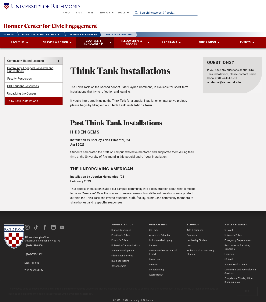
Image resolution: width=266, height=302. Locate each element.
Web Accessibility (39, 259)
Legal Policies (37, 255)
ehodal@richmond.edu (225, 79)
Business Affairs (120, 258)
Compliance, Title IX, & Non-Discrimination (239, 277)
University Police (233, 232)
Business (192, 232)
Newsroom (154, 256)
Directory (154, 261)
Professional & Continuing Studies (200, 249)
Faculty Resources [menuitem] (19, 76)
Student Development (122, 247)
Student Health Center (236, 261)
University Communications (126, 242)
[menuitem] (131, 6)
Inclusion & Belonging (160, 237)
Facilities (229, 251)
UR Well (229, 256)
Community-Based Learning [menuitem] (25, 58)
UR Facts (154, 227)
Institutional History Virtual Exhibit (163, 249)
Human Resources (121, 227)
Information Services (122, 253)
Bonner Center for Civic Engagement (75, 21)
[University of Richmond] (36, 6)
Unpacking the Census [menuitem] (22, 90)
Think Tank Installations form (131, 102)
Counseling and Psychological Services (240, 269)
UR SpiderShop (156, 267)
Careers (153, 242)
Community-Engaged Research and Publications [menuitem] (30, 67)
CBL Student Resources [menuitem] (23, 83)
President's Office (120, 232)
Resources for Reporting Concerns (237, 244)
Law (189, 242)
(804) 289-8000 (38, 242)
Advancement (118, 263)
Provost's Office (119, 237)
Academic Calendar (159, 232)
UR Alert (229, 227)
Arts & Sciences (195, 227)
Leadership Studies (197, 237)
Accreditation (156, 272)
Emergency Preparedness (238, 237)
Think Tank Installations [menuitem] (22, 98)
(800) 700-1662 (38, 247)
